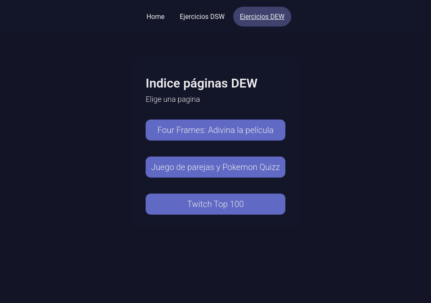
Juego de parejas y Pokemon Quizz (215, 167)
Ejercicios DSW (202, 17)
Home (155, 17)
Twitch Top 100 (215, 204)
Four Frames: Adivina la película (215, 130)
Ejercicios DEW (262, 17)
